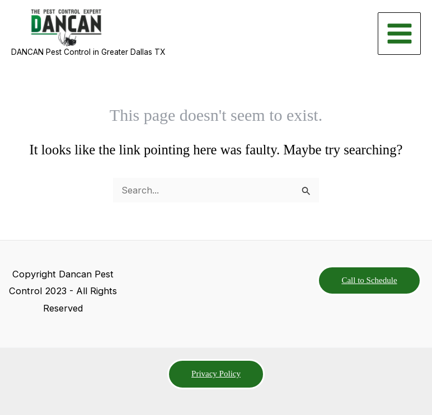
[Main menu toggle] (399, 33)
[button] (369, 281)
